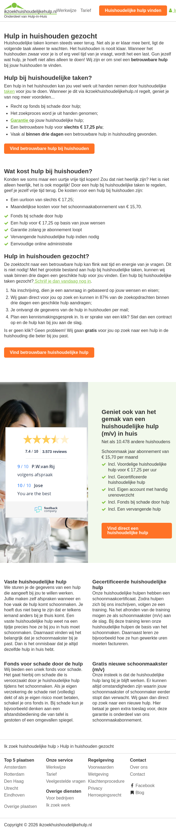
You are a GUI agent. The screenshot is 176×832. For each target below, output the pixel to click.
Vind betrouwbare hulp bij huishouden (49, 148)
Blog (139, 792)
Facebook (144, 785)
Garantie (20, 120)
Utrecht (11, 788)
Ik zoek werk (58, 805)
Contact (137, 774)
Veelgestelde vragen (66, 781)
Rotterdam (14, 774)
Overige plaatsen (20, 806)
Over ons (139, 767)
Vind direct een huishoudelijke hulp (127, 530)
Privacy (95, 788)
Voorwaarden (101, 767)
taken (9, 91)
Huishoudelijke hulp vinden (133, 10)
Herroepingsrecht (104, 795)
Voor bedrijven (60, 798)
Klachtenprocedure (106, 781)
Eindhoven (14, 795)
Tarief (85, 10)
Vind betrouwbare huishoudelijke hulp (49, 352)
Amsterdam (15, 767)
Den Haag (14, 781)
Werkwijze (67, 10)
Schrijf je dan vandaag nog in (62, 281)
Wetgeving (98, 774)
